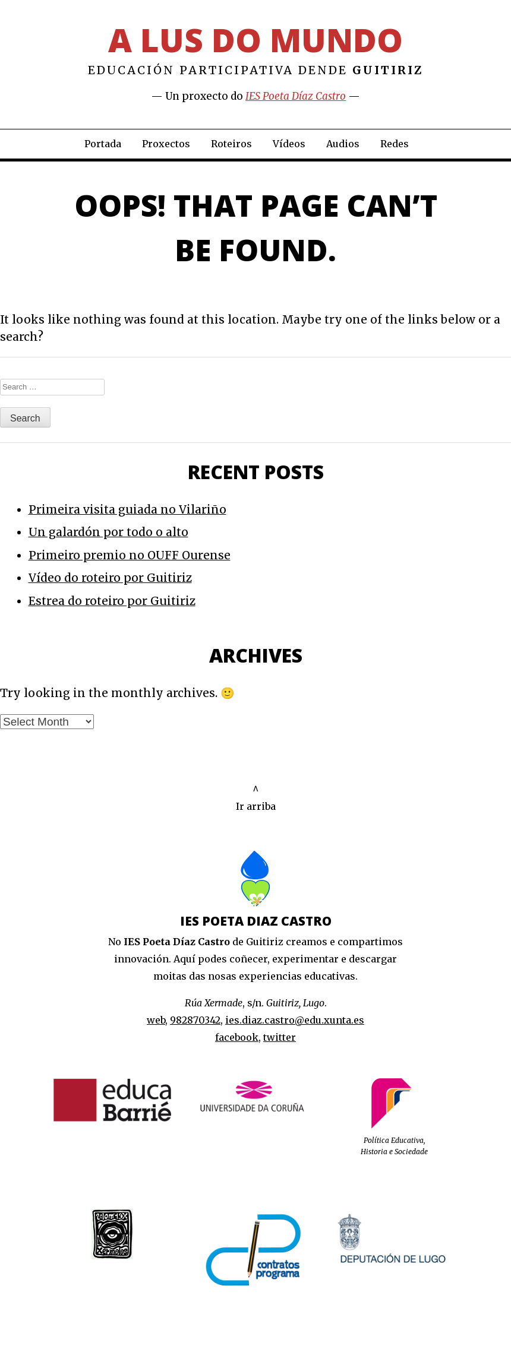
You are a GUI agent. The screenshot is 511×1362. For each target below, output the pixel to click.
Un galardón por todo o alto (108, 532)
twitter (279, 1037)
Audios (342, 144)
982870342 (195, 1020)
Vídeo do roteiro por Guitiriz (110, 578)
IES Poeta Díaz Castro (295, 96)
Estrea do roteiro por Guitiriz (112, 601)
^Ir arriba (256, 797)
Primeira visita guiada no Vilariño (127, 509)
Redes (394, 144)
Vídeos (289, 144)
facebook (236, 1037)
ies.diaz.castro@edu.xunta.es (294, 1020)
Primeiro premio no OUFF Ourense (130, 555)
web (156, 1020)
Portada (102, 144)
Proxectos (166, 144)
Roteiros (231, 144)
